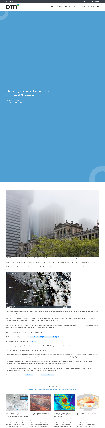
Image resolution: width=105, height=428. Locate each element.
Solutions (68, 6)
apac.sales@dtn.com (47, 375)
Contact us (91, 6)
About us (82, 6)
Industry (59, 6)
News (75, 6)
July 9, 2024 (33, 341)
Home (52, 6)
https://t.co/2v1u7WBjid (37, 337)
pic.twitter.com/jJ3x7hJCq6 (51, 337)
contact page (29, 375)
